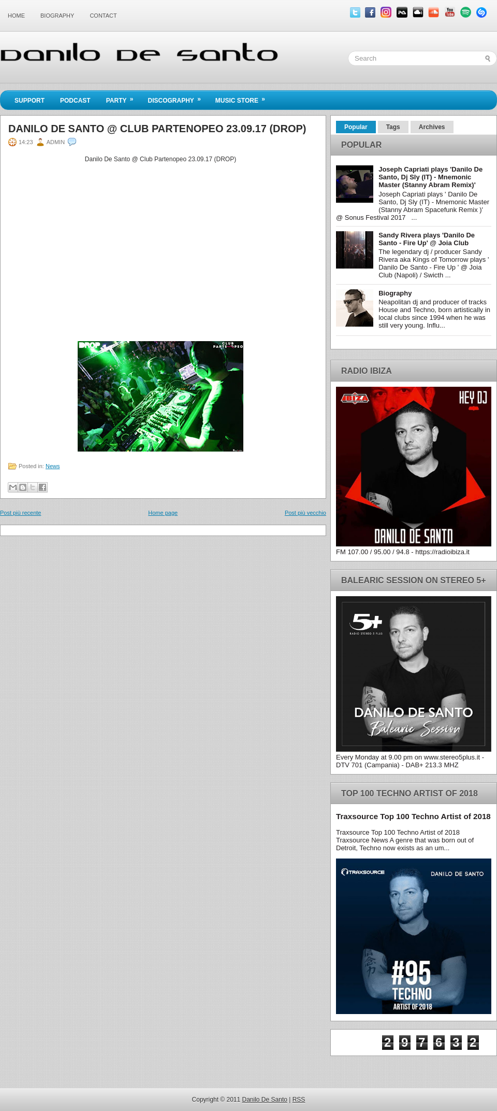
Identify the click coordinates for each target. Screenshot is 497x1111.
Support (29, 100)
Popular (356, 127)
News (53, 466)
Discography (177, 97)
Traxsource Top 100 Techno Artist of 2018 (413, 816)
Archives (432, 127)
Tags (393, 127)
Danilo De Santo (264, 1099)
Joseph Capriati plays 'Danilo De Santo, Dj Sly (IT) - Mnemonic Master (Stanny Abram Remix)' (430, 177)
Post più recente (20, 513)
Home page (163, 513)
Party (123, 97)
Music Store (243, 97)
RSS (299, 1099)
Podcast (75, 100)
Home (16, 15)
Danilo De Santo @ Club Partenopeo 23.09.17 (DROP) (157, 128)
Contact (103, 15)
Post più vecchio (305, 513)
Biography (57, 15)
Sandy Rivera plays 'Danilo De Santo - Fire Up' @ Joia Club (426, 239)
